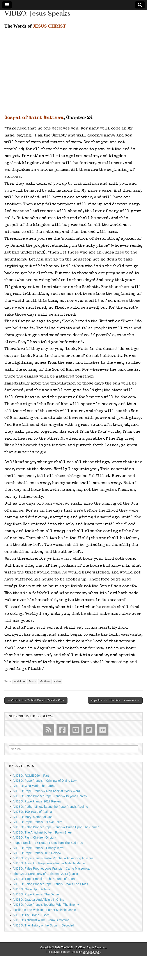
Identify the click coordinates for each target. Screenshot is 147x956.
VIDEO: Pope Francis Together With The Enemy (46, 904)
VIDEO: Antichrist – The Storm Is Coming (41, 920)
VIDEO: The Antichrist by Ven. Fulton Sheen (43, 832)
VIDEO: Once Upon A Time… (33, 889)
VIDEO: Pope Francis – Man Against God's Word (46, 791)
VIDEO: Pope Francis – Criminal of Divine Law (45, 780)
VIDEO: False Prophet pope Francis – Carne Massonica (51, 868)
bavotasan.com (91, 951)
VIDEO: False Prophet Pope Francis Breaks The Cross (50, 884)
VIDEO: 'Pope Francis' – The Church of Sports (44, 879)
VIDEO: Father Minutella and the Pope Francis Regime (50, 806)
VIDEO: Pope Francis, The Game (36, 894)
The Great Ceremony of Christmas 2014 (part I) (45, 874)
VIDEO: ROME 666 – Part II (32, 775)
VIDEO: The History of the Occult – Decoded (43, 925)
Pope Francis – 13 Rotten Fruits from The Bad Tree (48, 842)
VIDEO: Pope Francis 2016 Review (37, 853)
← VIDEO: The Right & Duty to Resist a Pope (36, 700)
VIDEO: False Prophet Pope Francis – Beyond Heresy (50, 796)
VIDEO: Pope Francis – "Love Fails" (37, 822)
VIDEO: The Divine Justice (31, 915)
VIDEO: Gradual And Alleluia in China (38, 899)
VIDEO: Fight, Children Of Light (34, 837)
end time (19, 681)
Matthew (45, 681)
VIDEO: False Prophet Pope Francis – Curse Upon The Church (56, 827)
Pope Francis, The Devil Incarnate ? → (115, 700)
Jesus (32, 681)
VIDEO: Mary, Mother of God (33, 817)
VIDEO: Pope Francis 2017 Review (37, 801)
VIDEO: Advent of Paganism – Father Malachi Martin (49, 863)
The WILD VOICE (71, 947)
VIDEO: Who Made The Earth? (34, 786)
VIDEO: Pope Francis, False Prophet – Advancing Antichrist (53, 858)
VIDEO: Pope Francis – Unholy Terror (38, 848)
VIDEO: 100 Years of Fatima (32, 811)
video (57, 681)
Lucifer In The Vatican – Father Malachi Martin (44, 910)
